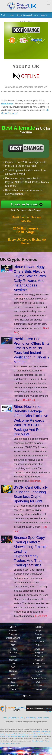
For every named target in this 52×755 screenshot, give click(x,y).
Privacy (22, 718)
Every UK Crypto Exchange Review (27, 242)
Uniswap (13, 657)
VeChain (39, 672)
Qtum (38, 676)
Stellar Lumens (13, 639)
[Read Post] (28, 400)
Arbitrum (39, 661)
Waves (39, 691)
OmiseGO (13, 687)
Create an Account (26, 204)
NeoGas (13, 672)
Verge (13, 691)
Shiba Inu (39, 657)
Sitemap (46, 718)
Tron (39, 639)
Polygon (39, 654)
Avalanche (39, 650)
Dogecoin (13, 635)
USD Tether (39, 643)
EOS (13, 669)
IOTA (13, 676)
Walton (39, 683)
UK (4, 15)
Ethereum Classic (39, 680)
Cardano (39, 635)
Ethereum (12, 632)
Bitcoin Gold (13, 680)
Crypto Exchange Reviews (27, 15)
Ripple (39, 632)
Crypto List (26, 696)
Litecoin (39, 628)
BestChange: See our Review (27, 220)
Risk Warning (31, 718)
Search (39, 718)
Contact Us (15, 718)
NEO (39, 669)
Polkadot (13, 650)
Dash (13, 665)
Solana (39, 646)
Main (12, 15)
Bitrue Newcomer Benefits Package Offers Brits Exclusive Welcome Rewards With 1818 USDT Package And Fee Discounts (31, 420)
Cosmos (13, 661)
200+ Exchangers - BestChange (27, 210)
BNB (13, 646)
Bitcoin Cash (39, 665)
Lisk (13, 683)
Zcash (39, 687)
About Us (6, 718)
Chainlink (13, 654)
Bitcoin (13, 628)
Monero (13, 643)
